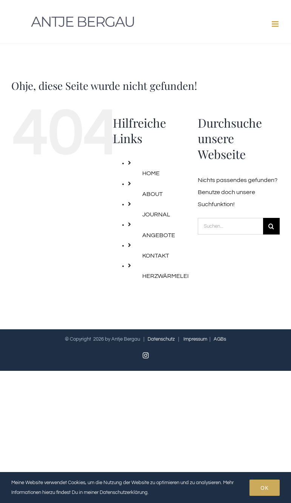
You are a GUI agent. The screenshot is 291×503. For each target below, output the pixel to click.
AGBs (220, 339)
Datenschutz (161, 339)
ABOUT (152, 194)
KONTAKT (155, 256)
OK (264, 487)
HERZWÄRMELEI (165, 276)
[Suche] (271, 226)
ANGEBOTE (158, 235)
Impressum (195, 339)
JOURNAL (156, 214)
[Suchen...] (230, 226)
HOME (151, 173)
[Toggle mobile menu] (276, 24)
